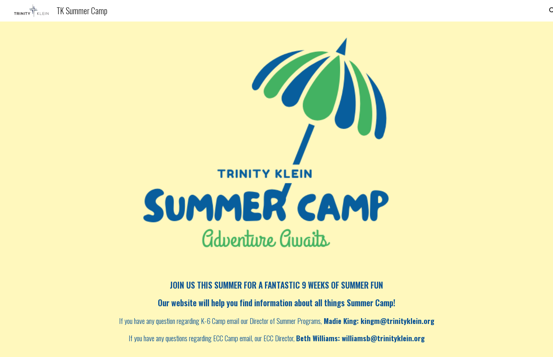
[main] (276, 311)
